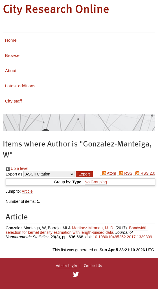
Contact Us (93, 266)
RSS (124, 173)
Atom (108, 173)
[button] (84, 174)
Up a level (17, 168)
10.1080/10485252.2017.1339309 (122, 237)
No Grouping (96, 182)
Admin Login (66, 266)
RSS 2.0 (144, 173)
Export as (14, 174)
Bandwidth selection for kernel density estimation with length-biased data (77, 230)
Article (27, 191)
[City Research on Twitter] (75, 275)
